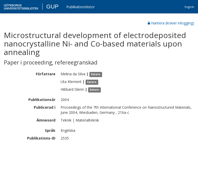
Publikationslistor (80, 6)
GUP (52, 6)
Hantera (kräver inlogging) (171, 23)
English (189, 7)
